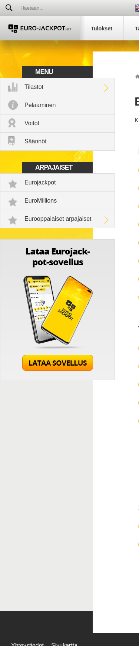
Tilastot (33, 87)
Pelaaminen (40, 105)
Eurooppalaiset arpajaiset (58, 219)
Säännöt (35, 141)
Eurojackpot (40, 182)
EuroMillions (40, 200)
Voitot (31, 123)
